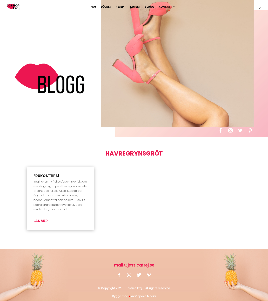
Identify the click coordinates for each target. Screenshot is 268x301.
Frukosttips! (46, 175)
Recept (121, 7)
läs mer (41, 220)
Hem (93, 7)
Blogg (149, 7)
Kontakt (165, 7)
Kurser (135, 7)
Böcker (105, 7)
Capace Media (145, 296)
